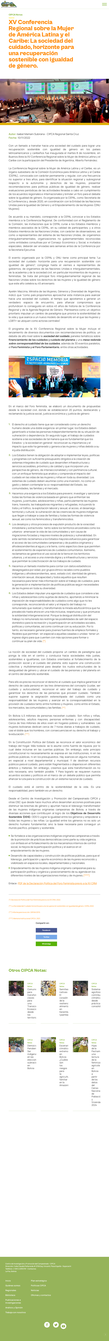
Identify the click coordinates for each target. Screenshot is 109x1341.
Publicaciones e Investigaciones (13, 1301)
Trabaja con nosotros (15, 1312)
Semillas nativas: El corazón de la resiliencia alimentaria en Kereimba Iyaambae (62, 1002)
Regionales (10, 1290)
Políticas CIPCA (38, 1285)
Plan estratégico (39, 1280)
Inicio (8, 1280)
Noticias (35, 1290)
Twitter (46, 937)
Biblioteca (10, 1295)
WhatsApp (46, 944)
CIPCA (9, 4)
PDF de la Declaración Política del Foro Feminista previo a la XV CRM (57, 883)
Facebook (46, 930)
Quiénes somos (12, 1285)
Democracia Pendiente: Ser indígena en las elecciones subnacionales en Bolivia (30, 1057)
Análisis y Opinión (14, 1307)
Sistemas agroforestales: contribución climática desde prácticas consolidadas (95, 998)
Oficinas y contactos (41, 1295)
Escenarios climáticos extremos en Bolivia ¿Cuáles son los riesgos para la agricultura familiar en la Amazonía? (62, 1065)
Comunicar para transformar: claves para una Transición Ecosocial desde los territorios (30, 1003)
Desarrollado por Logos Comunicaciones (105, 1334)
